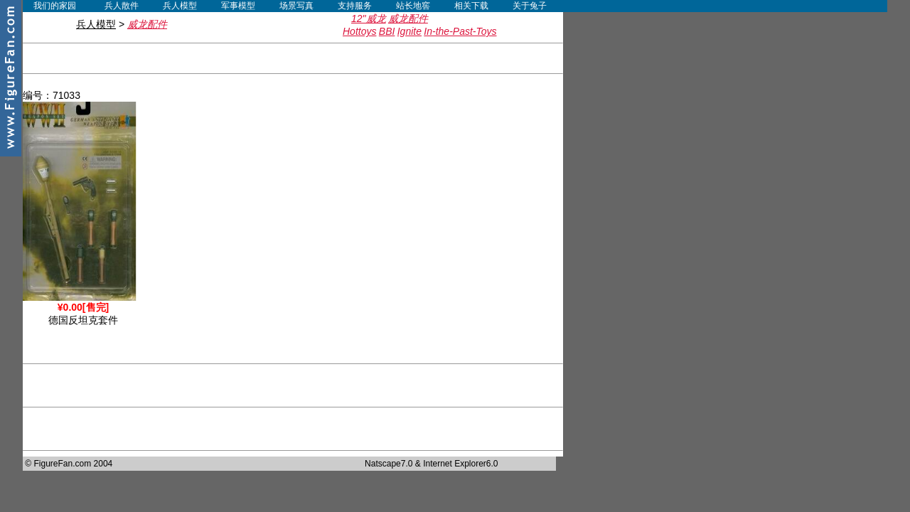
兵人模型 (180, 6)
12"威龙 (368, 18)
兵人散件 (122, 6)
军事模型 (238, 6)
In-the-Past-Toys (460, 31)
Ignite (409, 31)
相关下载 (471, 6)
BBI (387, 31)
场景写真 (296, 6)
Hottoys (359, 31)
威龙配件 (408, 18)
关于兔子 (530, 6)
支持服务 (355, 6)
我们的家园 (54, 6)
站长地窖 (413, 6)
